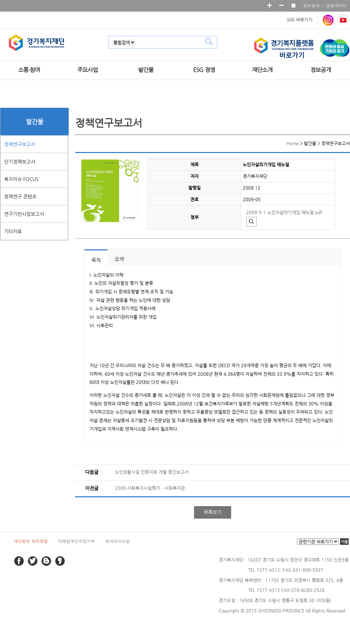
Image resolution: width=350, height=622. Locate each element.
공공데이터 (336, 5)
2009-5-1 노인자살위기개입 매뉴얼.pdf (284, 212)
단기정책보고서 (19, 161)
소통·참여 (29, 69)
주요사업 (87, 69)
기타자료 (13, 231)
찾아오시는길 (117, 541)
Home (292, 143)
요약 (119, 259)
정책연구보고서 (19, 144)
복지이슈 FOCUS (21, 179)
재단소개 (262, 69)
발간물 (145, 69)
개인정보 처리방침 (31, 541)
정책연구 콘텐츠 (20, 196)
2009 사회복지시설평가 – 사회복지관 (150, 487)
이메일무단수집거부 (76, 541)
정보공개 (311, 5)
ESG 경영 (204, 69)
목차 (96, 260)
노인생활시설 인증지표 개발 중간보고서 (152, 471)
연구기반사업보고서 (24, 214)
